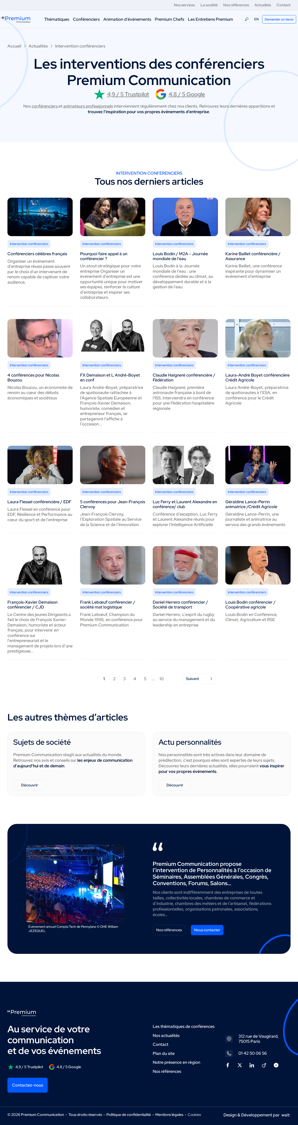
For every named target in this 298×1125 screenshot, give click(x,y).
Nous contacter (207, 930)
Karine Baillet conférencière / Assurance (253, 256)
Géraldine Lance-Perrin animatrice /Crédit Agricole (251, 504)
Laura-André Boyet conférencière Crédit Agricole (257, 377)
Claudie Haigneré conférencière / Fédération (184, 377)
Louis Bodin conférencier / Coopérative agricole (250, 604)
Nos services (184, 5)
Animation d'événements (127, 19)
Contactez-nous (27, 1085)
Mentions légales (169, 1114)
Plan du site (164, 1053)
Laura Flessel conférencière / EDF (39, 501)
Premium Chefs (169, 19)
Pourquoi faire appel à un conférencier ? (103, 256)
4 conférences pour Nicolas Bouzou (33, 377)
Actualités (262, 5)
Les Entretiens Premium (210, 19)
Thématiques (56, 19)
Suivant (199, 678)
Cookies (194, 1114)
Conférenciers (86, 19)
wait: (286, 1115)
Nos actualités (166, 1035)
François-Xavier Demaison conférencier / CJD (32, 604)
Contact (284, 5)
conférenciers (45, 106)
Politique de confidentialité (128, 1114)
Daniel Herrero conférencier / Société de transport (180, 604)
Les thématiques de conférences (183, 1026)
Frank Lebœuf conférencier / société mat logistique (107, 604)
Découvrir (29, 785)
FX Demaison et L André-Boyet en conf (110, 377)
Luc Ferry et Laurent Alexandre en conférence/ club (185, 504)
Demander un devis (279, 19)
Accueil (14, 46)
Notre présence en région (176, 1062)
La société (209, 5)
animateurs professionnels (88, 106)
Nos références (236, 5)
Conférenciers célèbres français (37, 253)
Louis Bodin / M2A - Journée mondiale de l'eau (180, 256)
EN (256, 19)
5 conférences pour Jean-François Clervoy (112, 504)
